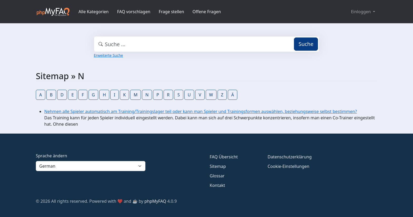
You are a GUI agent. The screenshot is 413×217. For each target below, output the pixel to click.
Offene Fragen (207, 12)
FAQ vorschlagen (133, 12)
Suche (305, 44)
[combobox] (206, 44)
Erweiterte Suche (108, 55)
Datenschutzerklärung (290, 157)
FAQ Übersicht (224, 157)
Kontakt (217, 185)
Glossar (217, 176)
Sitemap (218, 166)
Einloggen (361, 12)
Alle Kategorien (93, 12)
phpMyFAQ (155, 201)
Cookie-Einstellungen (288, 166)
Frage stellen (171, 12)
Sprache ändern (51, 156)
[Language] (90, 166)
